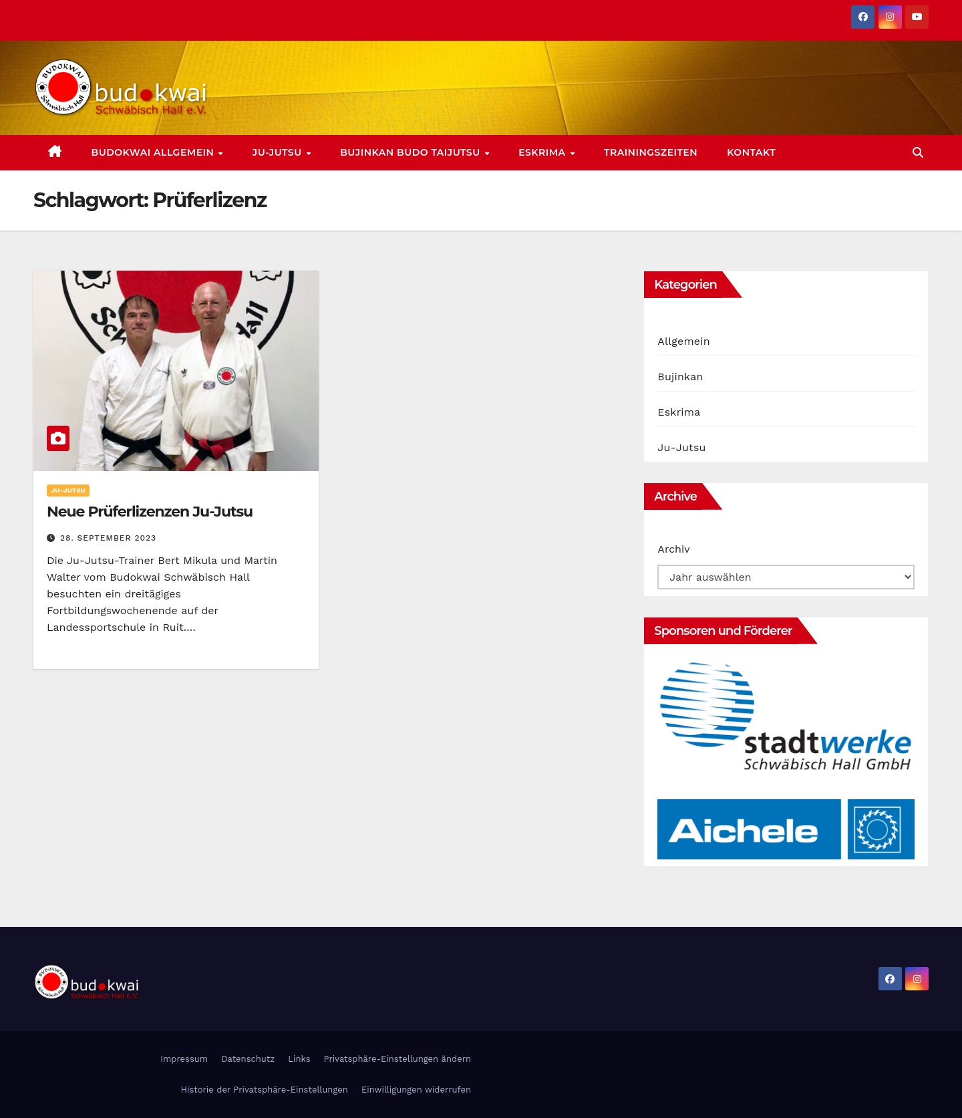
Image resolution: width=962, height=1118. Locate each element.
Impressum (184, 1059)
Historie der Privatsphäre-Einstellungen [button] (263, 1090)
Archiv (673, 549)
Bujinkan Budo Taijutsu (411, 152)
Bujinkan (680, 376)
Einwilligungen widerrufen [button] (416, 1090)
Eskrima (543, 152)
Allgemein (683, 341)
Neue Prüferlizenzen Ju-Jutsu (150, 512)
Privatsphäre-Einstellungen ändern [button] (397, 1059)
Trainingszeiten (650, 152)
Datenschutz (248, 1059)
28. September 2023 (108, 538)
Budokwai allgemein (154, 152)
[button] (918, 152)
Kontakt (751, 152)
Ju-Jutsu (279, 152)
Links (299, 1059)
